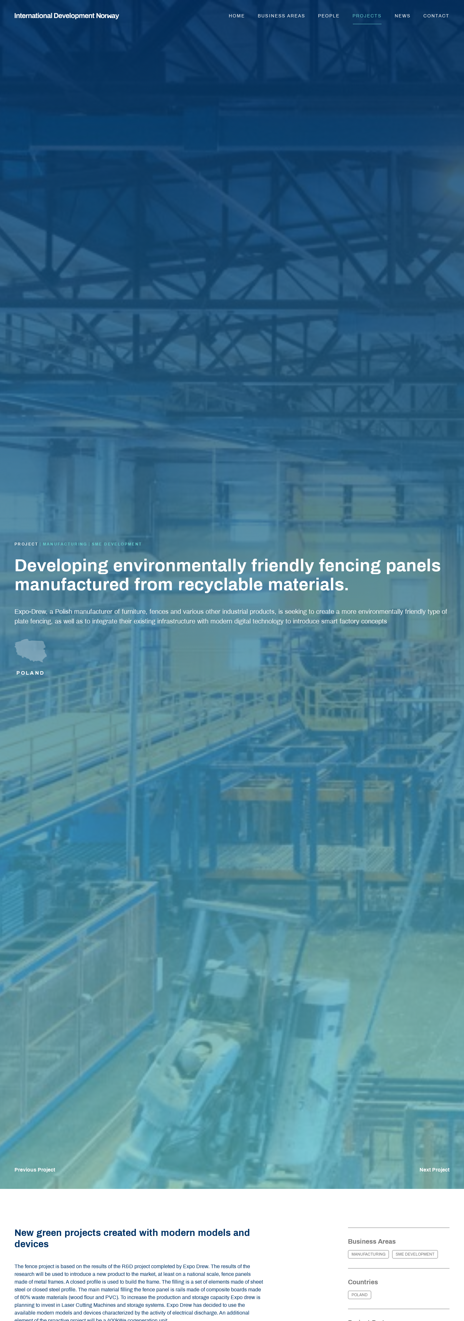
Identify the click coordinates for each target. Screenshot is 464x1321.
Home (237, 16)
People (329, 16)
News (403, 16)
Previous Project (35, 1169)
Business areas (281, 16)
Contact (436, 16)
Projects (367, 16)
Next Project (435, 1169)
